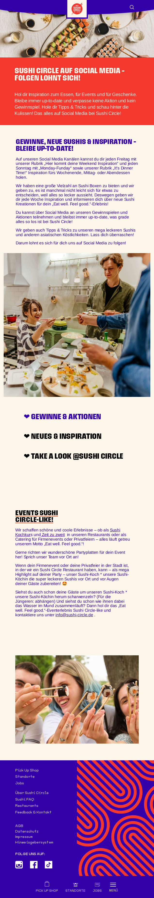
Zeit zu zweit (53, 534)
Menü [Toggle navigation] (113, 890)
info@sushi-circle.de (74, 614)
